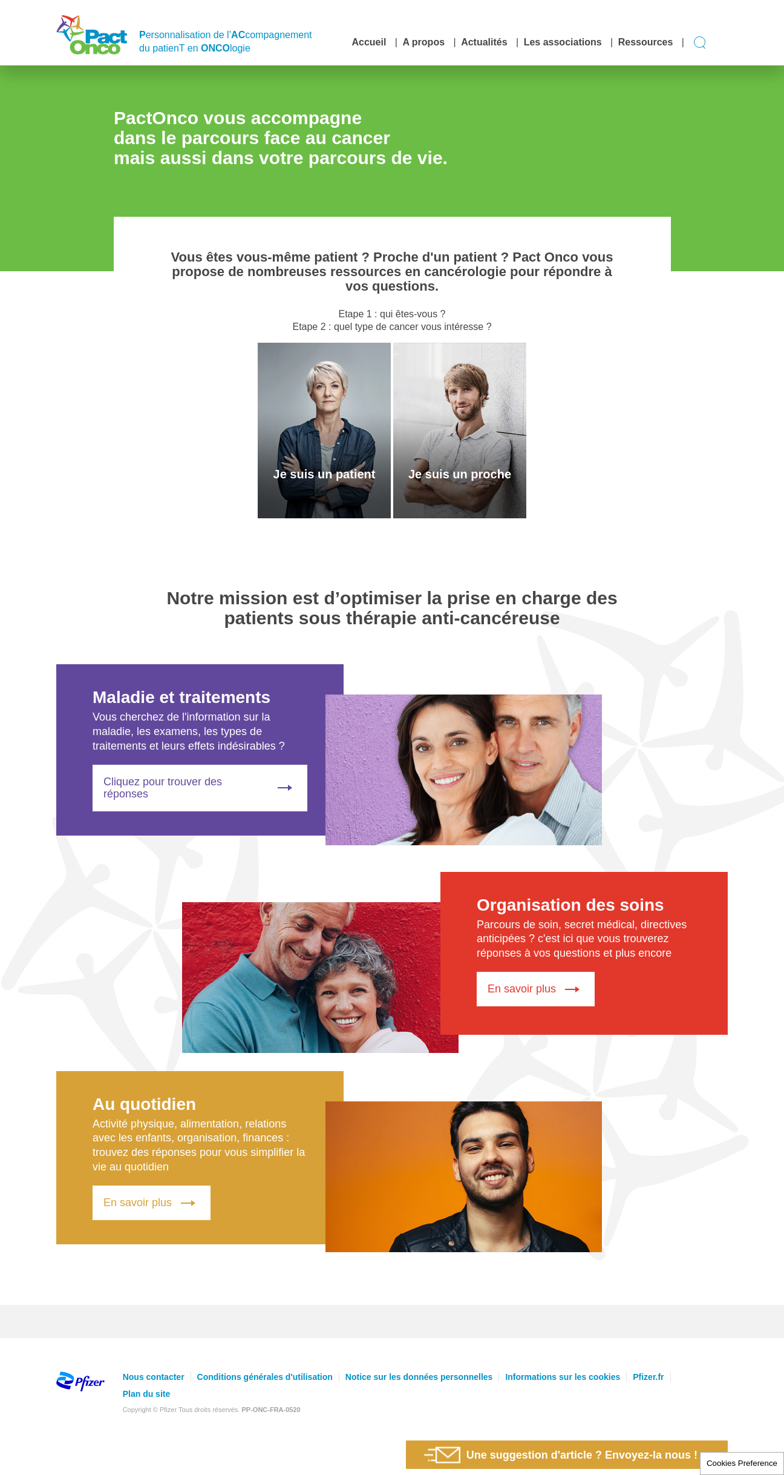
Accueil (368, 42)
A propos (423, 42)
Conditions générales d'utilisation (265, 1377)
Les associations (563, 42)
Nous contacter (154, 1377)
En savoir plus (536, 989)
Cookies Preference (742, 1463)
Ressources (645, 42)
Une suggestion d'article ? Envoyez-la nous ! (560, 1455)
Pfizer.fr (648, 1377)
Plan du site (147, 1394)
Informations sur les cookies (562, 1377)
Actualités (484, 42)
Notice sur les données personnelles (419, 1377)
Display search (700, 42)
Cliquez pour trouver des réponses (199, 788)
